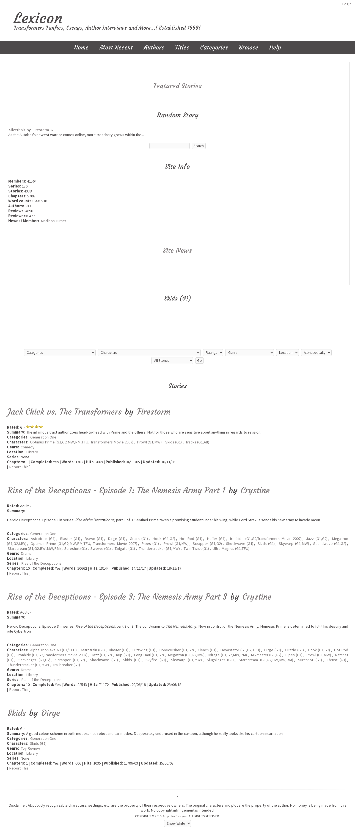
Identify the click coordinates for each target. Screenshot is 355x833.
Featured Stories (177, 86)
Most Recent (116, 47)
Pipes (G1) (150, 543)
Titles (182, 47)
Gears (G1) (139, 538)
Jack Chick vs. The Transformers (65, 412)
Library (32, 451)
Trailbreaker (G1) (66, 664)
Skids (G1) (173, 442)
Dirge (50, 713)
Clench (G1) (207, 649)
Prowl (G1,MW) (149, 442)
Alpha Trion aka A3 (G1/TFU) (53, 649)
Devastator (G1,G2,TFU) (240, 649)
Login (346, 3)
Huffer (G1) (216, 538)
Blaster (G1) (70, 538)
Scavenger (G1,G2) (34, 659)
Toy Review (30, 748)
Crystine (255, 490)
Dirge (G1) (116, 538)
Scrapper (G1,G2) (207, 543)
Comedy (27, 447)
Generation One (43, 437)
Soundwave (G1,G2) (329, 543)
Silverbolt (17, 129)
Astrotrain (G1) (43, 538)
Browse (248, 47)
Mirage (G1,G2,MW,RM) (227, 654)
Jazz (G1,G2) (317, 538)
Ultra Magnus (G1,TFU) (231, 548)
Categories (214, 47)
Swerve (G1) (100, 548)
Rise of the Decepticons (41, 563)
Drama (26, 553)
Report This (19, 466)
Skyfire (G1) (155, 659)
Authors (154, 47)
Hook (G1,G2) (163, 538)
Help (275, 47)
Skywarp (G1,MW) (294, 543)
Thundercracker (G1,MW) (159, 548)
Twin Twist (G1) (196, 548)
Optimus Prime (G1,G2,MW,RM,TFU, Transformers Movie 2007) (81, 442)
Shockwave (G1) (239, 543)
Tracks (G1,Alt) (197, 442)
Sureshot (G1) (75, 548)
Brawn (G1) (93, 538)
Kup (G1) (123, 654)
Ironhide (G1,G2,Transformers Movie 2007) (266, 538)
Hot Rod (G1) (190, 538)
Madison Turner (53, 220)
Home (81, 47)
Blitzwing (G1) (143, 649)
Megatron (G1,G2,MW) (186, 654)
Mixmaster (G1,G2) (266, 654)
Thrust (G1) (336, 659)
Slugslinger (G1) (220, 659)
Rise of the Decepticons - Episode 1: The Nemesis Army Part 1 (116, 490)
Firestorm (40, 129)
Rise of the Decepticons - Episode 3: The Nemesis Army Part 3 (117, 597)
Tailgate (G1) (124, 548)
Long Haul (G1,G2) (149, 654)
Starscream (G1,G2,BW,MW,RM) (34, 548)
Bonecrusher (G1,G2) (176, 649)
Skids (17, 713)
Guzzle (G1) (294, 649)
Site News (177, 250)
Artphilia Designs (174, 816)
